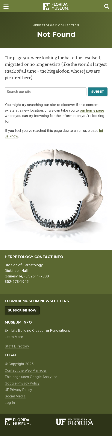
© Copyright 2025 (19, 364)
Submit (97, 91)
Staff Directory (17, 346)
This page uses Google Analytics (31, 377)
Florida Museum (56, 6)
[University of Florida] (81, 421)
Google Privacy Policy (22, 383)
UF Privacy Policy (18, 390)
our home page (92, 110)
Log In (10, 402)
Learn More (14, 337)
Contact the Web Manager (26, 370)
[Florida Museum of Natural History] (30, 421)
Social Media (15, 396)
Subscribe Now (22, 310)
